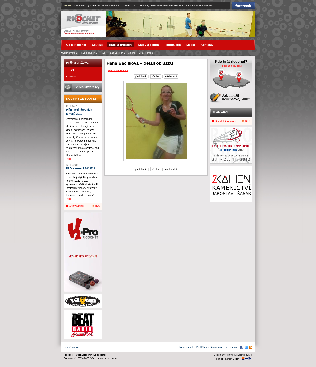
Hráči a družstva (88, 53)
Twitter (67, 5)
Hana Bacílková (117, 53)
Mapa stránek (186, 347)
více (69, 159)
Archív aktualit (76, 206)
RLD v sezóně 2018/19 (80, 168)
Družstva (72, 76)
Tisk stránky (231, 347)
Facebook (243, 5)
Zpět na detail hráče (118, 70)
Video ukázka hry (87, 87)
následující (171, 76)
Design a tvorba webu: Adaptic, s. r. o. (233, 355)
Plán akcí (220, 112)
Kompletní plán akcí (225, 121)
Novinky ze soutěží (81, 98)
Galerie (131, 53)
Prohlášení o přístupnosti (209, 347)
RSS (97, 206)
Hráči (102, 53)
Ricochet (83, 19)
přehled (156, 76)
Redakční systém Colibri (227, 359)
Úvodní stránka (69, 53)
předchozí (140, 76)
